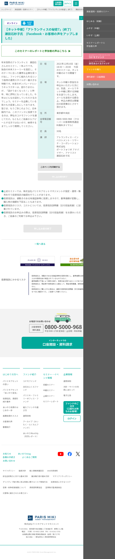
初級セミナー (49, 384)
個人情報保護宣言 (36, 470)
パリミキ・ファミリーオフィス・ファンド (30, 398)
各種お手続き (9, 457)
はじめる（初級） (94, 21)
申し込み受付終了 (60, 176)
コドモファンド (30, 381)
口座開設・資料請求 (57, 343)
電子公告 (67, 395)
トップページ (6, 9)
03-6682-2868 (38, 531)
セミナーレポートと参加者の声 (95, 44)
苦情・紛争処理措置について (14, 487)
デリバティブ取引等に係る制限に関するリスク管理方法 (25, 482)
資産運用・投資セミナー (24, 9)
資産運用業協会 (36, 487)
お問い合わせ (92, 84)
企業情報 (67, 374)
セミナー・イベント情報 (51, 376)
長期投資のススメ (10, 415)
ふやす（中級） (93, 28)
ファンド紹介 (29, 374)
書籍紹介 (6, 427)
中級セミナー (49, 390)
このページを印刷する (50, 166)
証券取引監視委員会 (54, 487)
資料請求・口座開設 (95, 76)
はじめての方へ (10, 374)
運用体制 (27, 415)
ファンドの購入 (93, 69)
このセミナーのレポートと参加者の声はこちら (41, 51)
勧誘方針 (22, 470)
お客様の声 (7, 421)
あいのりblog (24, 453)
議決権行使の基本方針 (40, 476)
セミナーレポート (51, 401)
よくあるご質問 (29, 457)
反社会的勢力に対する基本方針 (15, 476)
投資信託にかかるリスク (61, 482)
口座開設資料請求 (58, 3)
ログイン (68, 3)
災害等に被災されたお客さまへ (15, 493)
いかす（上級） (93, 35)
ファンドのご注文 (72, 407)
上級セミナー (49, 395)
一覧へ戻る (40, 243)
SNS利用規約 (52, 470)
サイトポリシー (9, 470)
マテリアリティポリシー (62, 476)
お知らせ (7, 453)
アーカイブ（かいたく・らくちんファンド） (30, 424)
